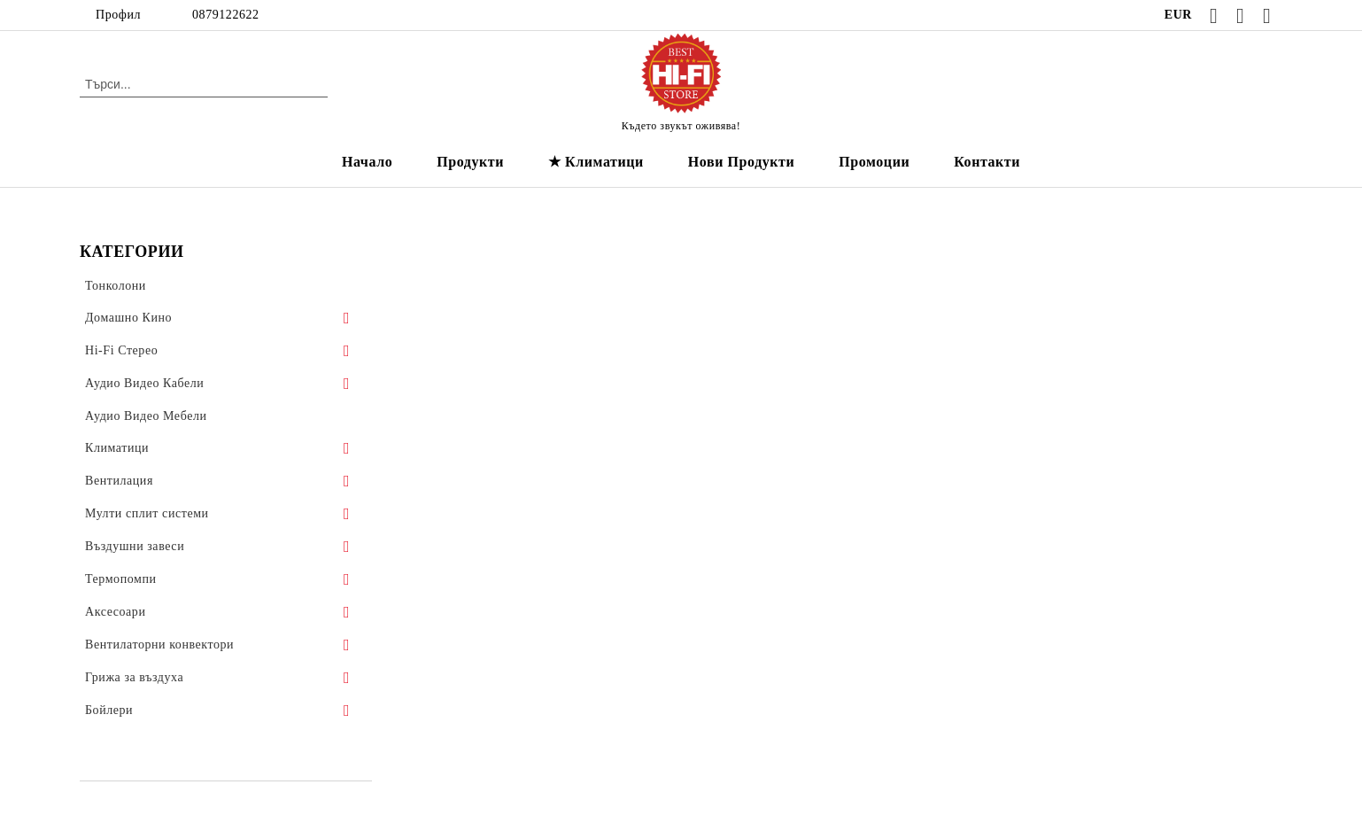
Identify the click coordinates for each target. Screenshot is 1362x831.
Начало (367, 161)
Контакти (987, 161)
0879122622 (225, 14)
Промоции (874, 161)
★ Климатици (596, 161)
